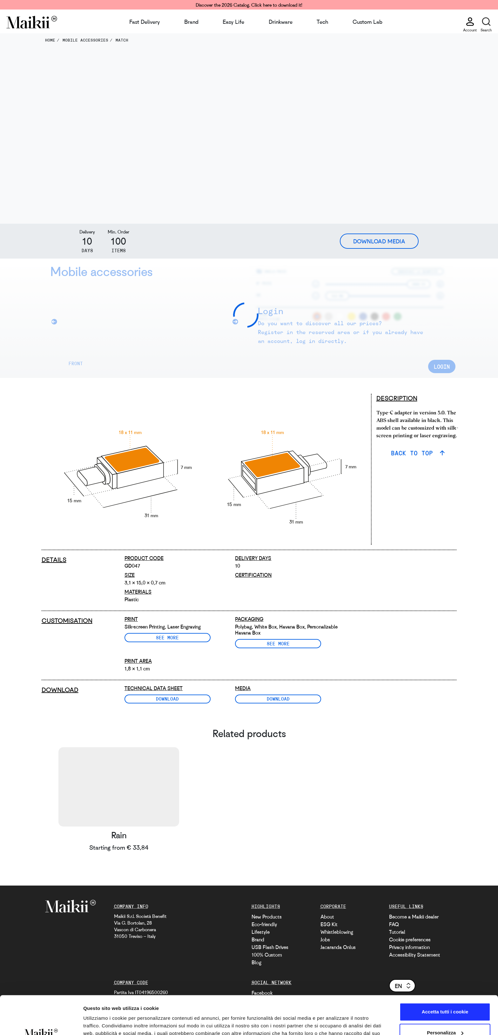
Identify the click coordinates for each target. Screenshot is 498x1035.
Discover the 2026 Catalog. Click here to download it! (249, 5)
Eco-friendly (264, 924)
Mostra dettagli (100, 1022)
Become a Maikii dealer (414, 916)
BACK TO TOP (414, 453)
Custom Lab (367, 21)
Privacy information (409, 947)
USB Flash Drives (270, 947)
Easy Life (233, 21)
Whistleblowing (336, 932)
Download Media (379, 241)
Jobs (325, 939)
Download (167, 699)
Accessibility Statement (414, 955)
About (327, 916)
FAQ (394, 924)
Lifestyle (261, 932)
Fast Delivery (144, 21)
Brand (191, 21)
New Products (267, 916)
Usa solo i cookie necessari (445, 1017)
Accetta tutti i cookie (445, 976)
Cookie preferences (410, 939)
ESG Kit (329, 924)
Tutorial (397, 932)
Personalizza (445, 996)
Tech (322, 21)
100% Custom (267, 955)
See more (167, 637)
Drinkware (281, 21)
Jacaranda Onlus (338, 947)
